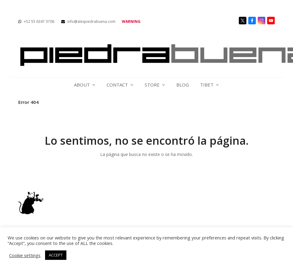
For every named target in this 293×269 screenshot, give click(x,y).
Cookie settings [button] (25, 255)
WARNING (131, 21)
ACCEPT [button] (56, 255)
